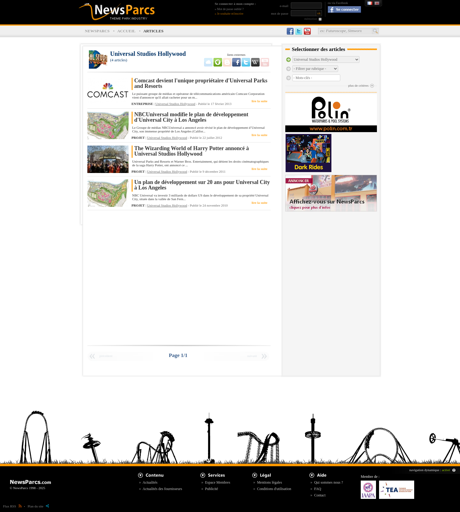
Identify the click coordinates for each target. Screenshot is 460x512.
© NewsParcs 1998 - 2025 (27, 488)
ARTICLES (153, 31)
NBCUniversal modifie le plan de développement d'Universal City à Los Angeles (191, 117)
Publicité (211, 489)
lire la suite (260, 101)
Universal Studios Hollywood (175, 104)
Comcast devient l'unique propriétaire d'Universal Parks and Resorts (201, 83)
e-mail (284, 6)
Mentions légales (269, 482)
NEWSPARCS (97, 31)
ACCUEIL (126, 31)
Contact (319, 495)
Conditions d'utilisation (274, 489)
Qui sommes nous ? (328, 482)
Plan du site (38, 506)
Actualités (150, 482)
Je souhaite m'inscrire (230, 13)
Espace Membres (217, 482)
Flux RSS (12, 506)
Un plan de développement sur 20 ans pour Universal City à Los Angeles (202, 185)
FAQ (317, 489)
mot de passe (279, 13)
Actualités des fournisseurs (162, 489)
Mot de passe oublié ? (230, 9)
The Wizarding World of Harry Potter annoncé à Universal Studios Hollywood (191, 151)
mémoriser (310, 18)
